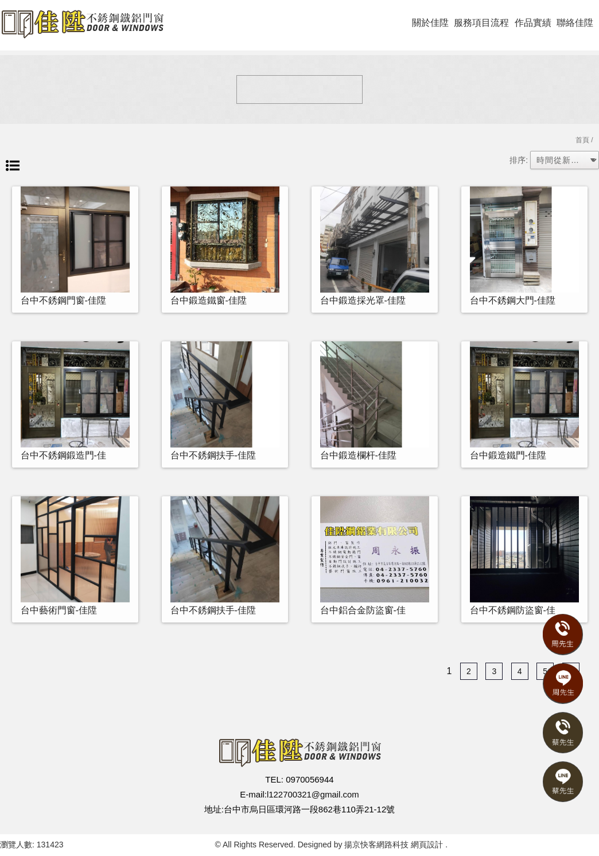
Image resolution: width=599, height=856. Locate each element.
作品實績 (533, 23)
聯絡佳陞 (575, 23)
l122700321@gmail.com (312, 794)
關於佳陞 (430, 23)
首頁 (582, 140)
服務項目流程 (481, 23)
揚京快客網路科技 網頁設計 (393, 844)
